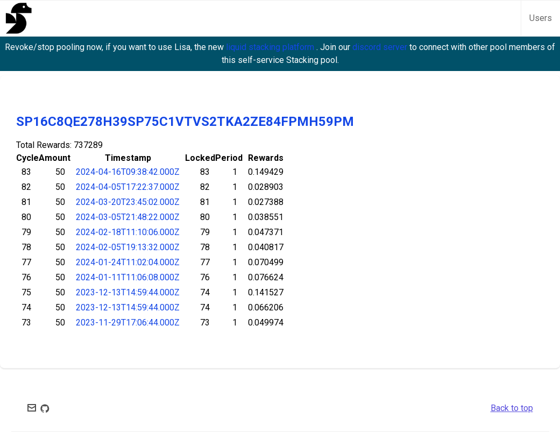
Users (540, 18)
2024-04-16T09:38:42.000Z (128, 172)
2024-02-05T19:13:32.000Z (128, 247)
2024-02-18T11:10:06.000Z (128, 232)
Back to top (512, 408)
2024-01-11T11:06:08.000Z (128, 277)
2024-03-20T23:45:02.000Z (128, 202)
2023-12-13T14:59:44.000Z (128, 292)
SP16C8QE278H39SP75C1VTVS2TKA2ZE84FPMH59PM (185, 121)
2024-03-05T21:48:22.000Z (128, 217)
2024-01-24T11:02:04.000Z (128, 262)
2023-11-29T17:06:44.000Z (128, 322)
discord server (380, 47)
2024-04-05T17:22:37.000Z (128, 187)
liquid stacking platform (271, 47)
